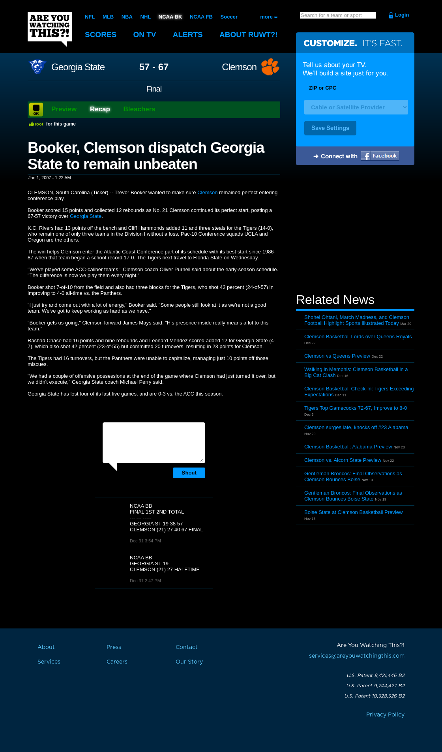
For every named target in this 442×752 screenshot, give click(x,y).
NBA (127, 17)
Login (402, 15)
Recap (100, 109)
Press (114, 647)
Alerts (188, 34)
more (266, 17)
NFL (90, 17)
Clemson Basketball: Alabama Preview (348, 447)
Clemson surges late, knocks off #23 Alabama (356, 427)
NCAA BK (170, 17)
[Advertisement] (355, 230)
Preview (64, 109)
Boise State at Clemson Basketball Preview (353, 512)
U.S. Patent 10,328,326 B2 (374, 696)
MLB (108, 17)
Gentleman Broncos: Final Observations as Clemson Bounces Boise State (353, 496)
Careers (117, 662)
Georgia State (78, 67)
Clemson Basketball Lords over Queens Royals (358, 336)
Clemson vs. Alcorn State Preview (342, 460)
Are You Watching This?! (50, 29)
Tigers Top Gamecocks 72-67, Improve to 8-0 (355, 408)
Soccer (229, 17)
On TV (144, 34)
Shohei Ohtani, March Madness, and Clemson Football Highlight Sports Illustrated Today (356, 320)
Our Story (189, 662)
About (248, 34)
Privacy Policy (385, 715)
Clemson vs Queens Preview (337, 356)
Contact (187, 647)
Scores (100, 34)
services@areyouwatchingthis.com (357, 656)
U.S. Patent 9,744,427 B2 (375, 685)
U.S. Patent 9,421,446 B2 (375, 675)
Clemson (239, 67)
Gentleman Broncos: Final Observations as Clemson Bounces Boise (353, 476)
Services (48, 662)
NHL (145, 17)
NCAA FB (201, 17)
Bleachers (139, 109)
